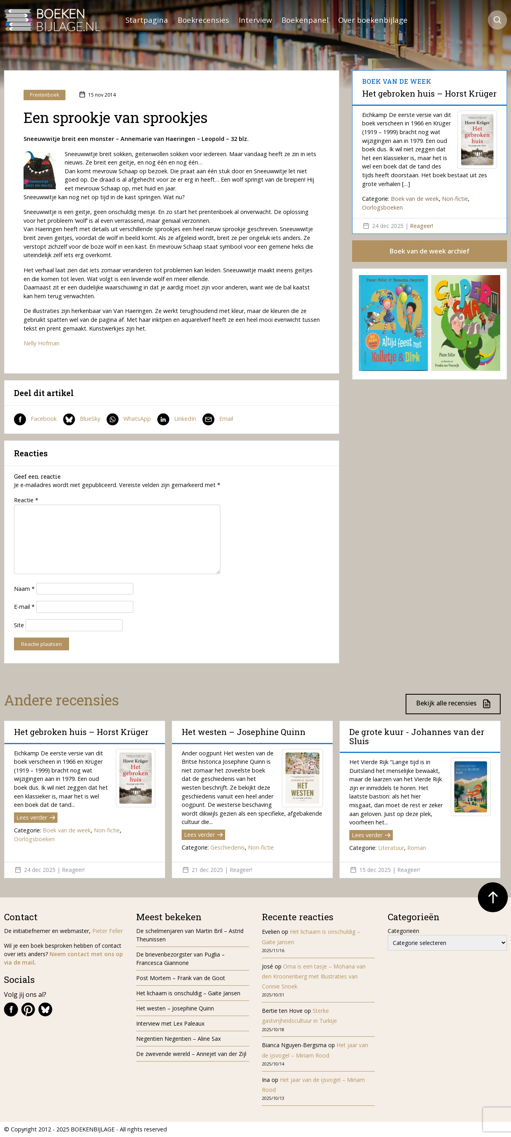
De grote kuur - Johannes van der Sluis (416, 736)
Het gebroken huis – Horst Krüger (429, 93)
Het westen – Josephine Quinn (243, 731)
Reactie (26, 500)
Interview (255, 20)
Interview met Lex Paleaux (170, 1023)
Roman (416, 848)
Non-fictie (455, 198)
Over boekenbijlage (373, 20)
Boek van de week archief (429, 251)
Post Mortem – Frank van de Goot (180, 978)
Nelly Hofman (41, 343)
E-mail (24, 606)
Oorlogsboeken (382, 207)
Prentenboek (44, 94)
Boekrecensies (203, 20)
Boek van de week (415, 198)
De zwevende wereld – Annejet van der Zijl (191, 1054)
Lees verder (35, 817)
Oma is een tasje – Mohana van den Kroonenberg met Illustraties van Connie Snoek (314, 976)
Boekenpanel (305, 20)
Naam (24, 588)
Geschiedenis (227, 847)
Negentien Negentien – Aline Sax (180, 1038)
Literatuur (391, 848)
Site (19, 625)
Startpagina (146, 20)
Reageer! (421, 226)
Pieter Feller (107, 931)
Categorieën (403, 931)
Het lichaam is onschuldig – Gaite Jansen (188, 993)
